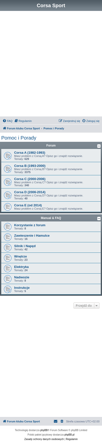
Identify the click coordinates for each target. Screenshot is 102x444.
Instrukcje (22, 288)
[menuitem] (7, 121)
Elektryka (21, 267)
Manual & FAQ (51, 218)
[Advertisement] (51, 64)
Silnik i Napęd (24, 246)
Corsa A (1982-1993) (29, 152)
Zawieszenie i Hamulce (32, 235)
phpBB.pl (69, 434)
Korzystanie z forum (29, 225)
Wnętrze (20, 256)
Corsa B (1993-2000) (29, 166)
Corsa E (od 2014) (28, 205)
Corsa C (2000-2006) (29, 179)
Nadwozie (21, 277)
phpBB (44, 430)
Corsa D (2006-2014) (29, 192)
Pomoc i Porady (18, 138)
